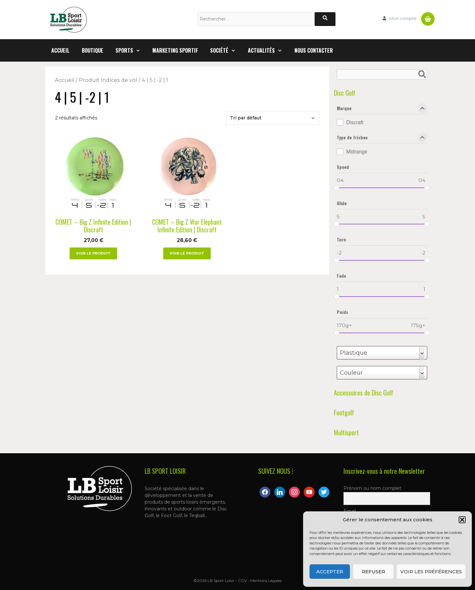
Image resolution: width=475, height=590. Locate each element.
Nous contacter (313, 50)
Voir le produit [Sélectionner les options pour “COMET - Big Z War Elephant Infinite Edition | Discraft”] (187, 253)
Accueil (60, 50)
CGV (242, 580)
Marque (382, 109)
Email (350, 511)
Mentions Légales (266, 580)
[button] (462, 519)
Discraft (354, 122)
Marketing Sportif (175, 50)
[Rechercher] (325, 19)
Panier (428, 16)
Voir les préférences (431, 571)
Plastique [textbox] (353, 352)
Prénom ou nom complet (372, 488)
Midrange (357, 151)
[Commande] (272, 118)
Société (226, 50)
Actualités (268, 50)
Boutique (92, 50)
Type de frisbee (382, 138)
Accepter (329, 571)
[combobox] (382, 353)
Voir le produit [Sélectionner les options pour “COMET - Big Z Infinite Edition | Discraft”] (93, 253)
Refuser (373, 571)
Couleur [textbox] (351, 372)
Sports (131, 50)
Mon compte (403, 18)
